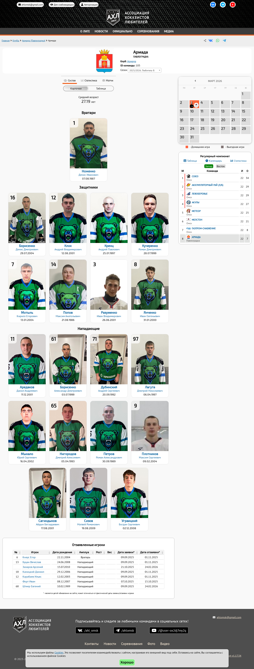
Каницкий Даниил (33, 571)
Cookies (59, 652)
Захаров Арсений (33, 567)
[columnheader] (17, 552)
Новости (101, 31)
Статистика (240, 160)
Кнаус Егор (29, 557)
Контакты (92, 644)
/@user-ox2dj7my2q (172, 630)
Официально (122, 31)
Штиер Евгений (32, 586)
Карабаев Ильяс (32, 576)
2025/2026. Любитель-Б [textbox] (142, 70)
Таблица (192, 160)
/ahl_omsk (91, 630)
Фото (151, 644)
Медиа (169, 31)
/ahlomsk (128, 630)
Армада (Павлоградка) (33, 40)
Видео (165, 644)
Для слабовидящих (64, 4)
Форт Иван (29, 581)
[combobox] (144, 70)
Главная (6, 40)
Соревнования (148, 31)
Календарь (215, 160)
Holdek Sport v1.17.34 (228, 655)
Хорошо (127, 662)
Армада (131, 61)
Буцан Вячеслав (32, 562)
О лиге (85, 31)
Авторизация (91, 4)
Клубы (16, 40)
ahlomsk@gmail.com (32, 4)
